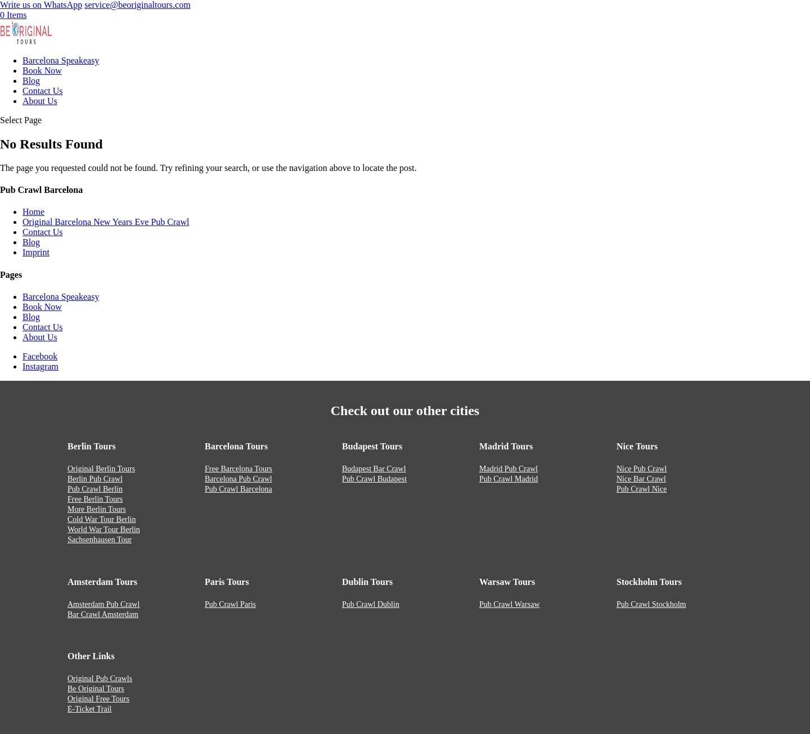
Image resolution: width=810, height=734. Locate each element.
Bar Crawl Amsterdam (103, 614)
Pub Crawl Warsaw (509, 604)
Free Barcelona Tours (238, 469)
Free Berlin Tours (95, 499)
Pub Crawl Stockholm (651, 604)
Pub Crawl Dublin (370, 604)
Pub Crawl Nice (641, 489)
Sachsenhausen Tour (100, 539)
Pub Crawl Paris (230, 604)
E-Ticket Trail (89, 709)
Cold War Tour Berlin (102, 519)
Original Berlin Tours (101, 469)
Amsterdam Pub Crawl (104, 604)
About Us (39, 101)
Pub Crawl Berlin (95, 489)
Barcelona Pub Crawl (238, 479)
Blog (31, 80)
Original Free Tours (98, 699)
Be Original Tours (96, 689)
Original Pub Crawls (100, 678)
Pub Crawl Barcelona (238, 489)
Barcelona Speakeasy (60, 60)
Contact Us (42, 91)
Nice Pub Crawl (641, 469)
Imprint (36, 252)
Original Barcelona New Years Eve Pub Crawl (105, 222)
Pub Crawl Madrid (508, 479)
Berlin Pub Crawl (95, 479)
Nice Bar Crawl (641, 479)
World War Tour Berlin (104, 529)
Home (33, 212)
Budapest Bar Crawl (374, 469)
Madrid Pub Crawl (508, 469)
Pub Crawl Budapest (374, 479)
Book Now (42, 70)
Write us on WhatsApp (41, 5)
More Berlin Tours (97, 509)
